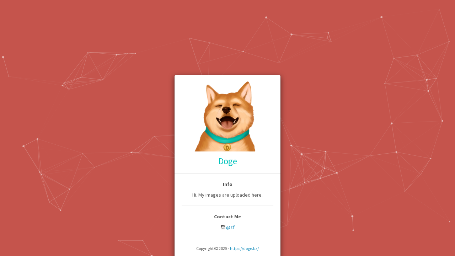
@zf (230, 227)
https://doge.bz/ (244, 248)
